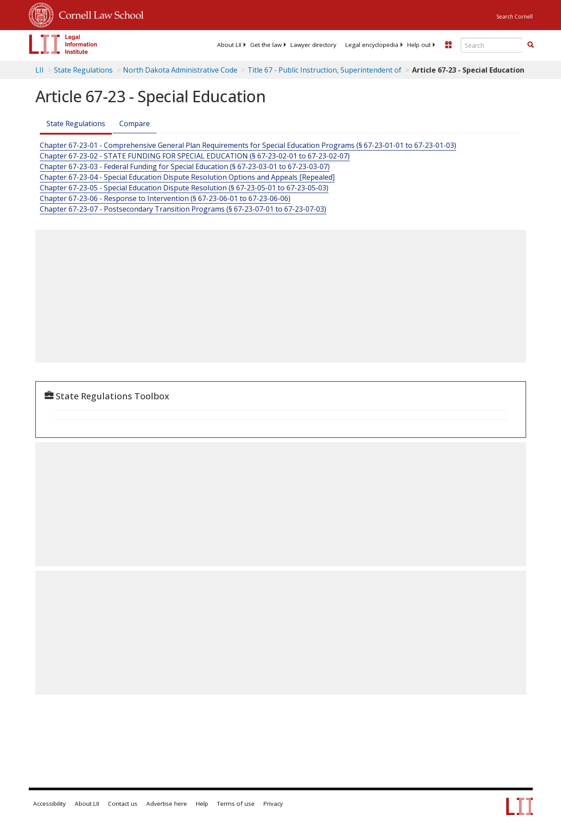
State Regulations (83, 70)
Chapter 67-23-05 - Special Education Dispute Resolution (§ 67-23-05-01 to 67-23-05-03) (184, 188)
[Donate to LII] (448, 45)
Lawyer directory (313, 45)
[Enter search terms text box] (492, 45)
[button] (530, 45)
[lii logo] (63, 44)
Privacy (273, 804)
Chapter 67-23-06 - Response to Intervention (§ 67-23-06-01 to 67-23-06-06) (165, 198)
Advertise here (166, 804)
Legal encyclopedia (371, 45)
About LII (229, 45)
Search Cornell (514, 16)
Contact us (122, 804)
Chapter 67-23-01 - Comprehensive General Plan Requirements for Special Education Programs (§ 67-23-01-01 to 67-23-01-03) (248, 145)
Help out (419, 45)
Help (202, 804)
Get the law (266, 45)
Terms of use (236, 804)
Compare (134, 123)
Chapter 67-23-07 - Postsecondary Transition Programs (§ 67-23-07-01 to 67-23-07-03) (183, 209)
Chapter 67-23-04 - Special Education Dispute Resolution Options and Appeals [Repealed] (187, 177)
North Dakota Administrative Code (180, 70)
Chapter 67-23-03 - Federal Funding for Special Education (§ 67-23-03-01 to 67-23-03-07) (185, 166)
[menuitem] (229, 44)
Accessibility (49, 804)
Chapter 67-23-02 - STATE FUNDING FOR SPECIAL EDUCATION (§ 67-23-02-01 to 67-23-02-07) (195, 156)
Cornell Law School (98, 13)
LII (39, 70)
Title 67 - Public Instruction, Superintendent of (324, 70)
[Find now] (530, 45)
